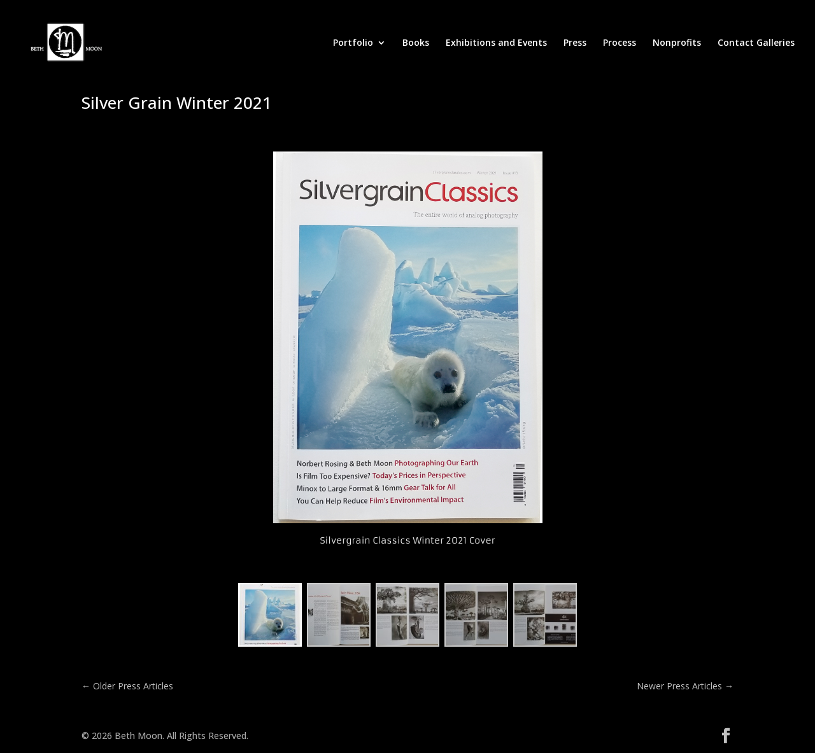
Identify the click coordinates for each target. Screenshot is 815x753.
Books (415, 43)
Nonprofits (677, 43)
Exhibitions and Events (496, 43)
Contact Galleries (756, 43)
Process (619, 43)
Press (574, 43)
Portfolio (353, 43)
